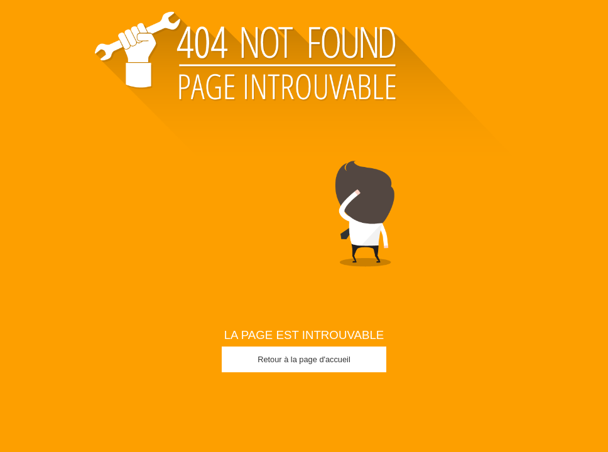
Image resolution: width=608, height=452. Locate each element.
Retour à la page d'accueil (304, 359)
